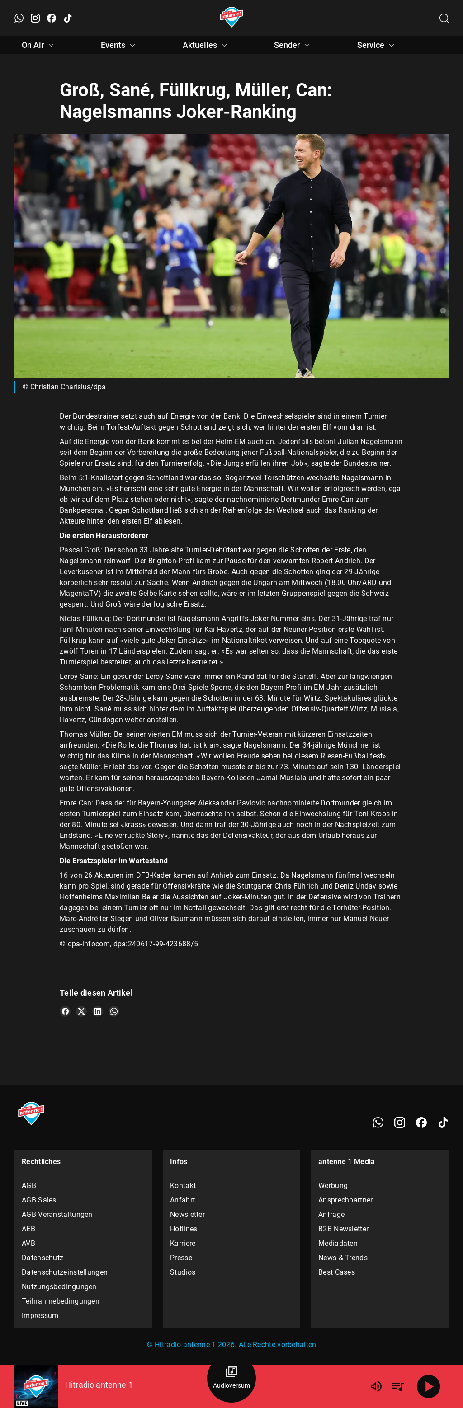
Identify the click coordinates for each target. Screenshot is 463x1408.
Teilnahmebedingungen (60, 1301)
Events (119, 45)
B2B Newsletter (343, 1229)
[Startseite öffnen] (231, 18)
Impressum (40, 1315)
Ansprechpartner (345, 1200)
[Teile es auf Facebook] (65, 1011)
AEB (28, 1229)
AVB (28, 1243)
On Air (39, 45)
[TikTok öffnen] (67, 18)
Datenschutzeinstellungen (65, 1272)
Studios (182, 1272)
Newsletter (187, 1214)
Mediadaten (338, 1243)
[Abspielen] (428, 1386)
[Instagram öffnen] (35, 18)
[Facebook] (421, 1122)
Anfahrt (182, 1200)
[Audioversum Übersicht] (231, 1378)
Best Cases (336, 1272)
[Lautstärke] (376, 1386)
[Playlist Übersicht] (398, 1386)
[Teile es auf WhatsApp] (114, 1011)
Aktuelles (206, 45)
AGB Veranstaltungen (57, 1214)
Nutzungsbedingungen (59, 1286)
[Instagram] (399, 1122)
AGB (29, 1185)
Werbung (333, 1185)
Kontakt (183, 1185)
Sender (293, 45)
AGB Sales (39, 1200)
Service (377, 45)
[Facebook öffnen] (51, 18)
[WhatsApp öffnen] (19, 18)
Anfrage (331, 1214)
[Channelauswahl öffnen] (444, 18)
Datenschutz (42, 1258)
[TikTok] (443, 1122)
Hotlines (183, 1229)
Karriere (182, 1243)
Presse (181, 1258)
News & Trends (343, 1258)
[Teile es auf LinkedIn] (97, 1011)
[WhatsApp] (378, 1122)
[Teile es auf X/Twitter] (81, 1011)
